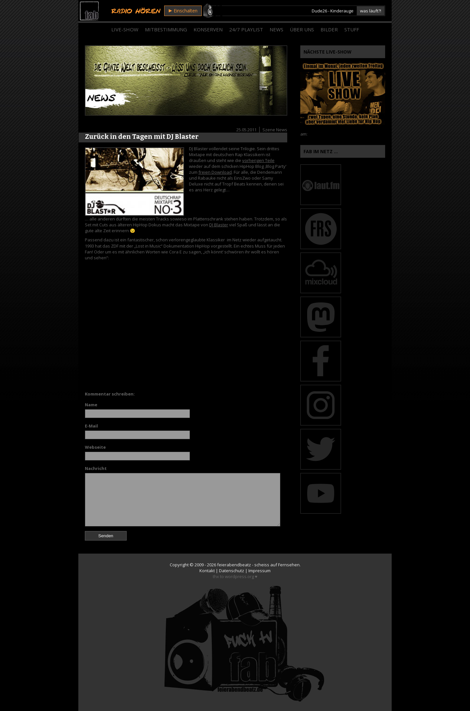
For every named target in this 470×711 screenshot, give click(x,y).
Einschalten (183, 11)
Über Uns (302, 29)
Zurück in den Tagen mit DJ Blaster (141, 136)
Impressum (259, 571)
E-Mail (91, 426)
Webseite (95, 447)
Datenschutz (231, 571)
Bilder (329, 29)
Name (91, 405)
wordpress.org (239, 576)
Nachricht (96, 468)
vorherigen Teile (258, 160)
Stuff (351, 29)
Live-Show (124, 29)
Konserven (208, 29)
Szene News (274, 130)
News (276, 29)
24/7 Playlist (246, 29)
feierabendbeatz (234, 565)
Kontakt (207, 571)
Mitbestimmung (166, 29)
